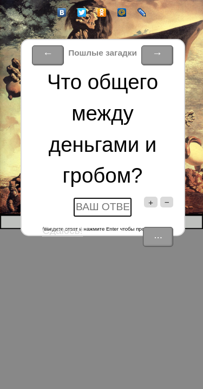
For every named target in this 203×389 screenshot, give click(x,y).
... (158, 234)
